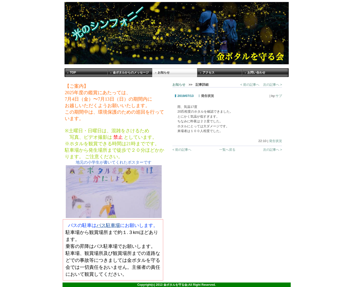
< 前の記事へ (249, 84)
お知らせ (164, 72)
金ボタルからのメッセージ (131, 72)
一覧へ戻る (227, 149)
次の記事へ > (272, 84)
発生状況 (275, 141)
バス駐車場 (108, 225)
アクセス (208, 72)
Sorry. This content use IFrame (113, 149)
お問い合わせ (256, 72)
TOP (73, 72)
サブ (279, 96)
